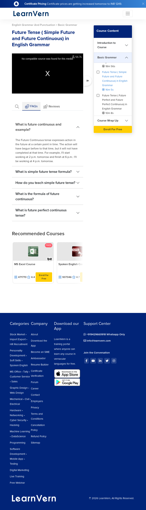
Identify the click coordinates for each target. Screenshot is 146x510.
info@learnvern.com (97, 340)
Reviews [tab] (52, 106)
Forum (34, 382)
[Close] (143, 4)
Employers (37, 401)
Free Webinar (17, 482)
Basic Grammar (107, 57)
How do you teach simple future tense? (45, 183)
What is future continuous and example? (38, 127)
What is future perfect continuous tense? (41, 213)
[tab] (17, 106)
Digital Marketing (19, 470)
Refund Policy (38, 436)
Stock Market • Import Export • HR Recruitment (18, 339)
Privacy (35, 407)
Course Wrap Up (107, 120)
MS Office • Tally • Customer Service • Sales (20, 376)
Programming (17, 442)
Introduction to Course (106, 45)
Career (35, 388)
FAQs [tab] (31, 106)
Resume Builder (40, 364)
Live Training (17, 476)
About (34, 334)
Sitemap (35, 442)
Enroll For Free (44, 277)
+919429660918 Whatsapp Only (104, 334)
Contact (35, 394)
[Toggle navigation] (128, 13)
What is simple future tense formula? (43, 172)
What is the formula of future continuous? (37, 196)
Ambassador (38, 358)
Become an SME (40, 352)
